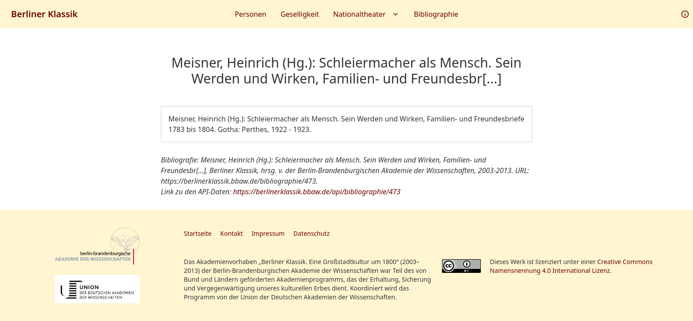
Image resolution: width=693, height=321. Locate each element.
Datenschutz (311, 233)
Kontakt (231, 233)
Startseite (198, 233)
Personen (250, 14)
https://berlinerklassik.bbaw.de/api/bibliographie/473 (316, 191)
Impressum (268, 233)
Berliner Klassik (44, 14)
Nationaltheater (366, 14)
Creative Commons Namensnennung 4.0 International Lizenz (571, 266)
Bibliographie (436, 14)
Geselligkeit (300, 14)
